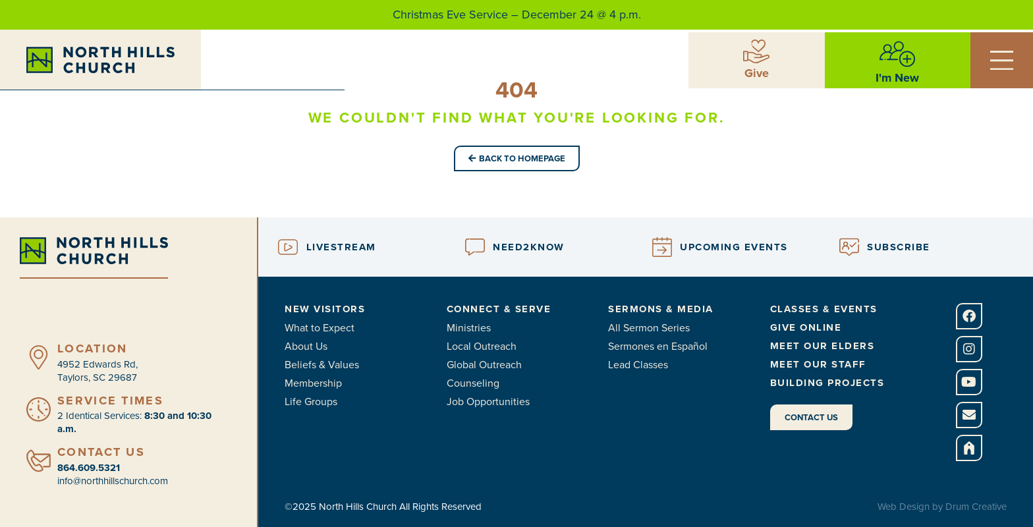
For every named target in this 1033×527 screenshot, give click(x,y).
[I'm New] (897, 53)
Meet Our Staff (818, 364)
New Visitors (325, 309)
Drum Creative (976, 506)
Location (92, 348)
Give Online (806, 327)
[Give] (756, 51)
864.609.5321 (88, 467)
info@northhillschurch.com (112, 481)
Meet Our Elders (822, 346)
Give (756, 72)
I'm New (897, 77)
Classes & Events (824, 309)
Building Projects (827, 382)
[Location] (38, 357)
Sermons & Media (660, 309)
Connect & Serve (499, 309)
